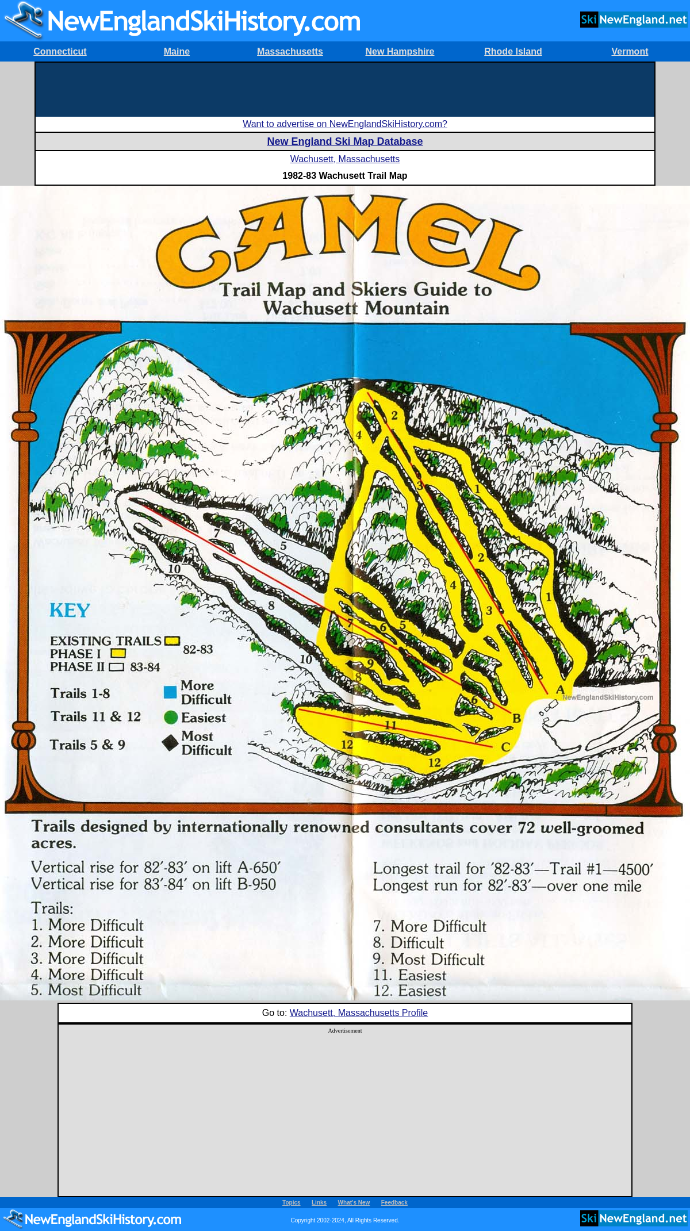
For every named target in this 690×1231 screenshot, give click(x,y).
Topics (291, 1202)
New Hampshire (399, 51)
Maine (177, 51)
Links (319, 1202)
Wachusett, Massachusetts (345, 159)
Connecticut (59, 51)
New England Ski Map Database (345, 141)
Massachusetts (290, 51)
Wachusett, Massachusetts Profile (359, 1013)
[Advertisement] (345, 88)
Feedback (394, 1202)
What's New (354, 1202)
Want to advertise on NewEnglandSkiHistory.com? (345, 124)
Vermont (629, 51)
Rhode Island (513, 51)
